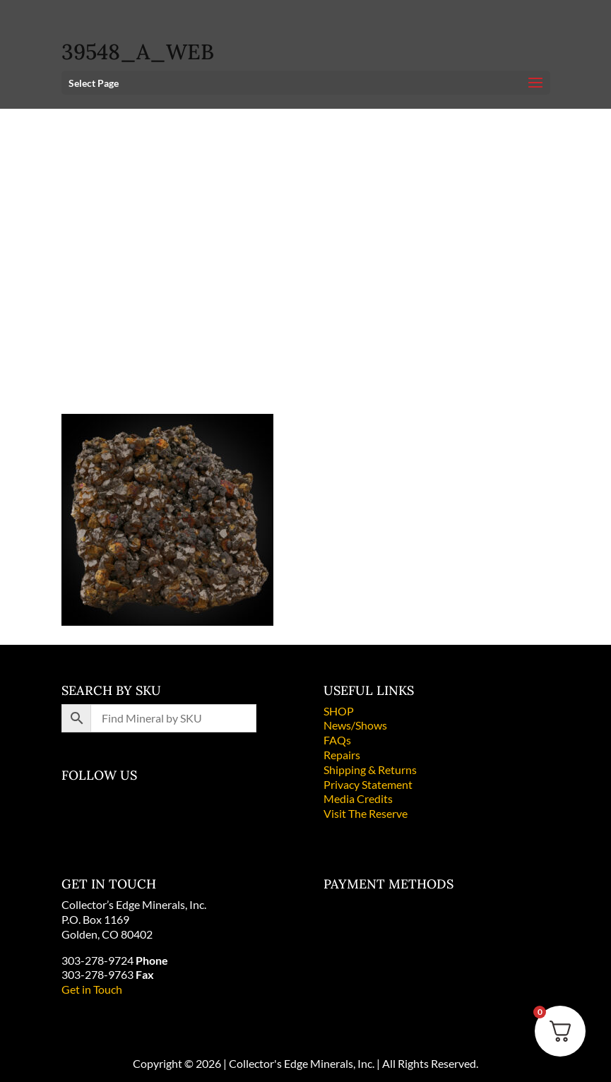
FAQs (337, 740)
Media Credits (358, 798)
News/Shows (355, 725)
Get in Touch (91, 989)
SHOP (339, 711)
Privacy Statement (368, 784)
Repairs (342, 754)
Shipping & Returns (370, 769)
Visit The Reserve (366, 813)
